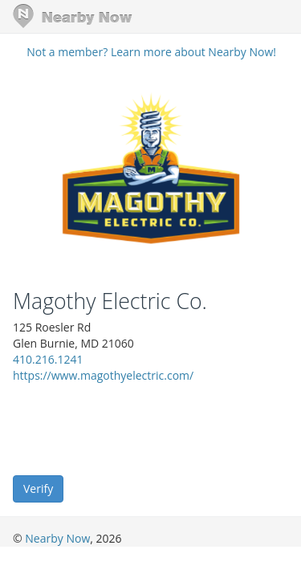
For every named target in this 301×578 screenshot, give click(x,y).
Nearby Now (57, 538)
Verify (38, 488)
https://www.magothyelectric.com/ (103, 375)
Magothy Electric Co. (110, 301)
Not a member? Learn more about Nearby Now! (151, 51)
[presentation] (135, 428)
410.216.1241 (48, 359)
